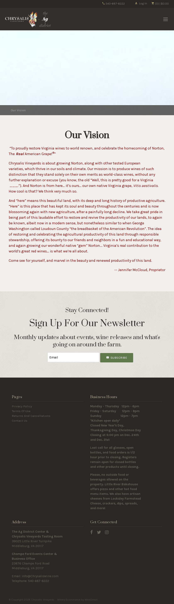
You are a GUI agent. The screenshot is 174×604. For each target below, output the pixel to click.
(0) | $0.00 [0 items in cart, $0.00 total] (160, 3)
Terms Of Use (21, 411)
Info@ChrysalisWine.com (40, 576)
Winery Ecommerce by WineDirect (77, 599)
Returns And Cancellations (31, 416)
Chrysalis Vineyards (28, 19)
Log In (141, 3)
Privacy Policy (22, 406)
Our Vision (18, 110)
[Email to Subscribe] (73, 357)
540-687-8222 (113, 3)
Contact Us (19, 420)
